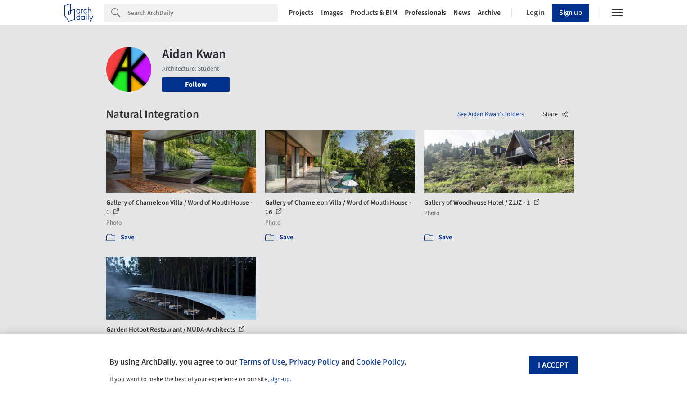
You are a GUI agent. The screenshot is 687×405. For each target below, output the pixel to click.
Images (332, 12)
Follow (196, 85)
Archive (489, 12)
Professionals (425, 12)
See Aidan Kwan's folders (490, 114)
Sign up (570, 13)
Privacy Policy (314, 362)
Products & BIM (374, 12)
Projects (301, 12)
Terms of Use (262, 362)
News (461, 12)
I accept (553, 365)
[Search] (202, 13)
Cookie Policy (380, 362)
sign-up (280, 379)
